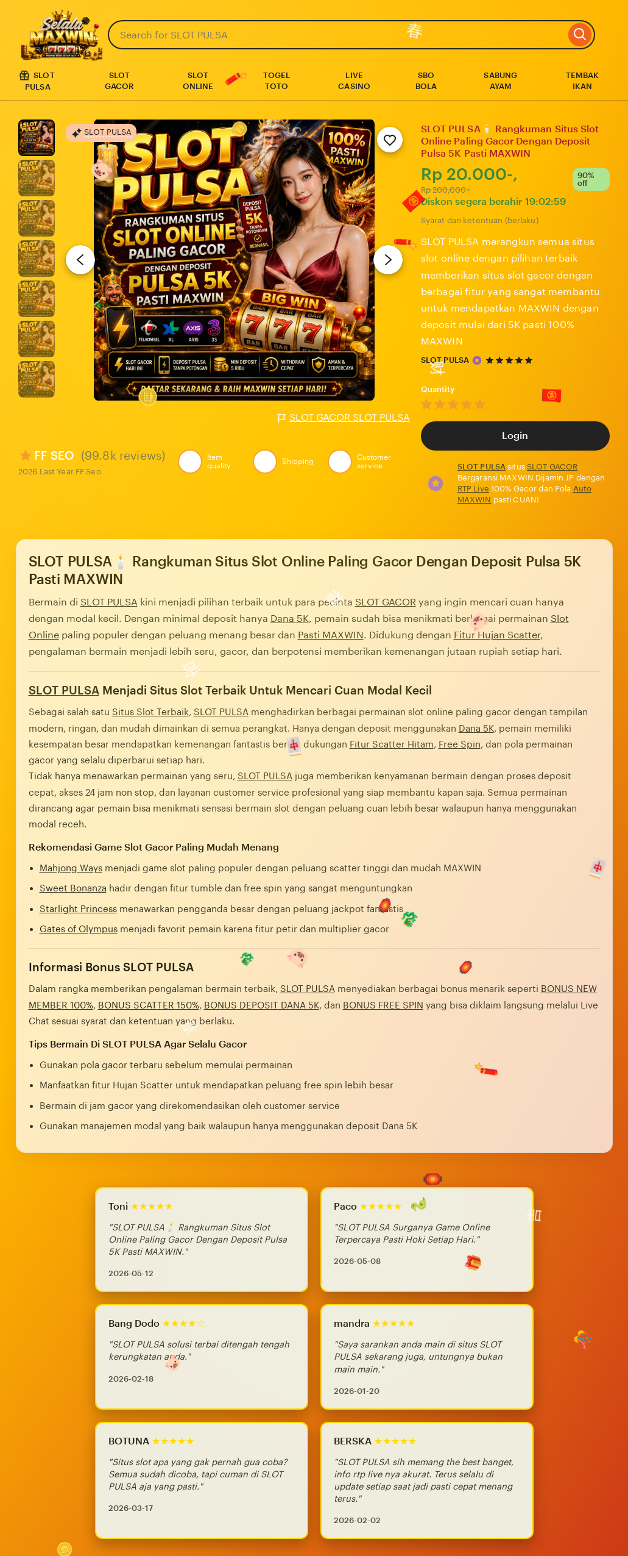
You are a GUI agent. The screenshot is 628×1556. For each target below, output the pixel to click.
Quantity (438, 389)
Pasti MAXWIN (331, 635)
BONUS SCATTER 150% (148, 1005)
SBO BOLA (426, 81)
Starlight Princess (78, 909)
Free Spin (460, 744)
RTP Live (473, 488)
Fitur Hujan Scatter (497, 635)
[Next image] (388, 259)
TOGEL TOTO (277, 81)
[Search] (580, 34)
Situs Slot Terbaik (150, 712)
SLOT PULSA (445, 360)
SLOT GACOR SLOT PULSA (344, 418)
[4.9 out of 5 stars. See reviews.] (511, 360)
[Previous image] (80, 259)
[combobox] (336, 34)
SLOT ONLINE (198, 81)
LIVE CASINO (354, 81)
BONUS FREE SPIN (383, 1005)
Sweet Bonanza (73, 888)
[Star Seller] (476, 360)
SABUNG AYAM (500, 81)
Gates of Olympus (79, 929)
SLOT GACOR (119, 81)
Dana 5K (289, 618)
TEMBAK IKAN (582, 81)
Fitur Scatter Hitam (392, 744)
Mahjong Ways (71, 868)
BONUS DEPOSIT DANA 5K (261, 1005)
